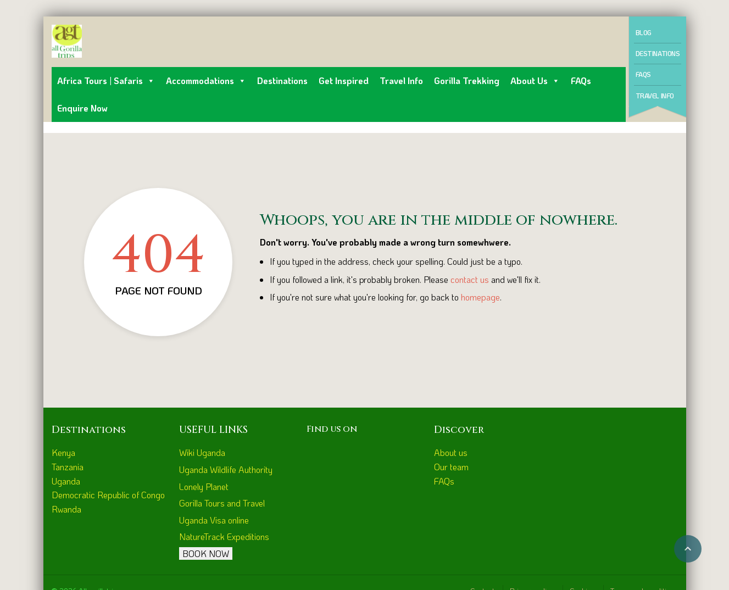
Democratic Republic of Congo (108, 494)
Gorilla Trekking (466, 80)
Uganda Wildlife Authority (225, 469)
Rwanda (66, 509)
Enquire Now (82, 108)
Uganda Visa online (214, 520)
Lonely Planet (204, 486)
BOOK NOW (205, 553)
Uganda (66, 481)
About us (535, 80)
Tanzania (68, 466)
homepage (480, 297)
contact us (469, 279)
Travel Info (401, 80)
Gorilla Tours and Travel (222, 503)
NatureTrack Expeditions (224, 536)
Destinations (282, 80)
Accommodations (206, 80)
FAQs (581, 80)
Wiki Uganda (202, 452)
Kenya (63, 452)
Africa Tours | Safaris (106, 80)
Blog (644, 32)
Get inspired (344, 80)
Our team (451, 466)
